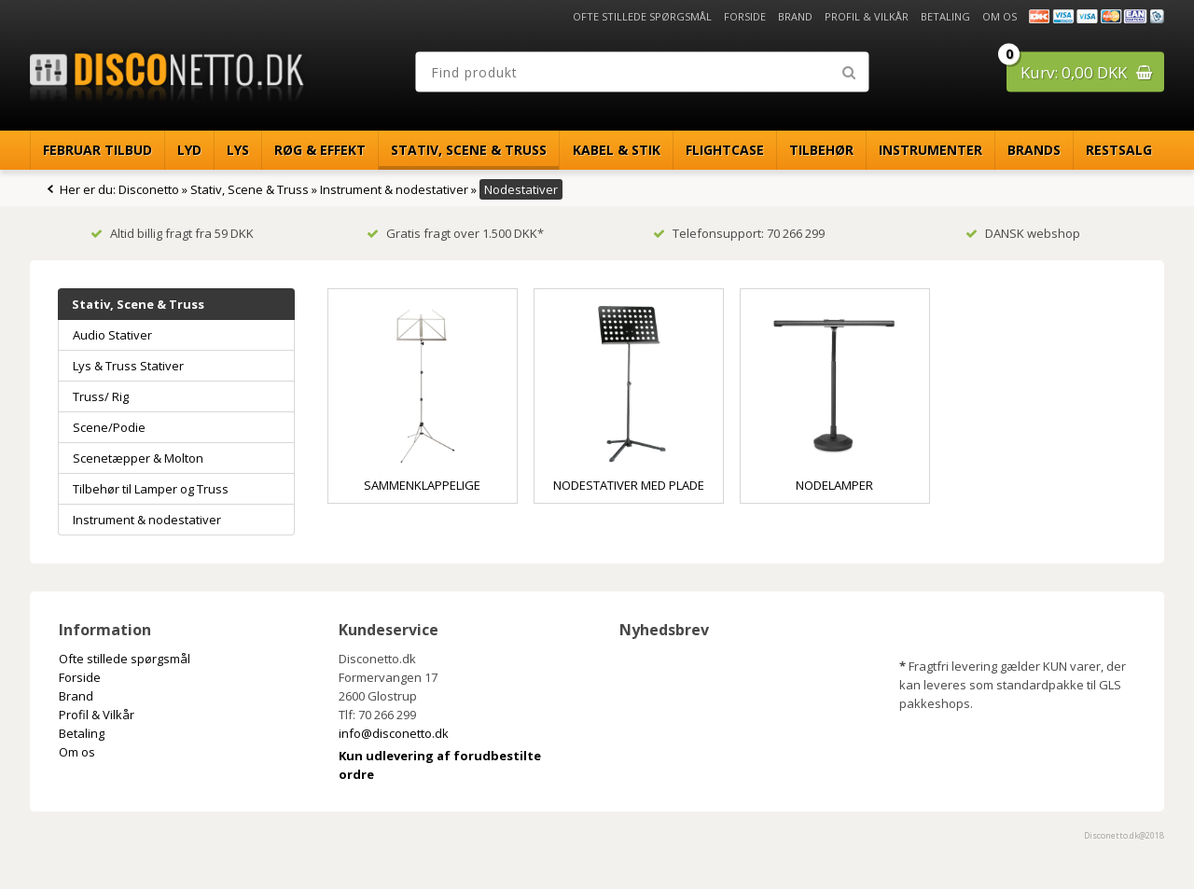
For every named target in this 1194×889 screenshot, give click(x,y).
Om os (999, 16)
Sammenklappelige (422, 485)
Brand (795, 16)
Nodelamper (834, 485)
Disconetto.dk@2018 (1124, 835)
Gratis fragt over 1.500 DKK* (455, 233)
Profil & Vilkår (867, 16)
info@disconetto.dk (394, 733)
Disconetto (148, 189)
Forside (745, 16)
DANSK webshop (1022, 233)
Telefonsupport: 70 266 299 (739, 233)
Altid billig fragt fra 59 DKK (172, 233)
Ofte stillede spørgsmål (642, 16)
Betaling (945, 16)
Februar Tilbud (97, 150)
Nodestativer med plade (628, 485)
